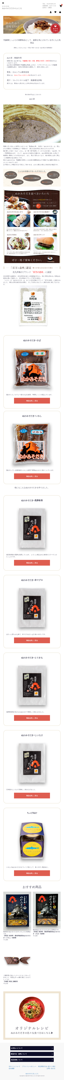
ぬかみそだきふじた (32, 1073)
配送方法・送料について (32, 1054)
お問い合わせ (51, 1068)
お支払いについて (32, 1048)
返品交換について (32, 1060)
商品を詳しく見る (32, 401)
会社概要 (11, 1068)
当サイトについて (14, 1066)
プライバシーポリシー (29, 1066)
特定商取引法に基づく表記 (46, 1066)
